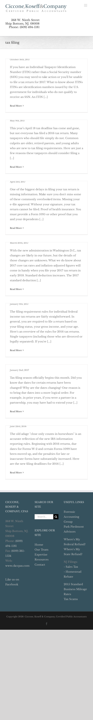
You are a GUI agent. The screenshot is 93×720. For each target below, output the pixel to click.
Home (39, 544)
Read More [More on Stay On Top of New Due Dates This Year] (16, 411)
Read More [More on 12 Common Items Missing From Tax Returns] (16, 228)
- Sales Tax (71, 566)
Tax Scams (71, 599)
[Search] (55, 516)
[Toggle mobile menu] (86, 5)
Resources (42, 559)
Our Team (41, 549)
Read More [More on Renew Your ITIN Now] (16, 105)
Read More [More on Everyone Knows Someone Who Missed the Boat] (16, 167)
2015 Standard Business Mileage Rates (75, 589)
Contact (40, 564)
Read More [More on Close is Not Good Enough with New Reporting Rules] (16, 472)
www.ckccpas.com (17, 565)
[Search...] (44, 516)
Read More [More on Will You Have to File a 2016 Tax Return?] (16, 350)
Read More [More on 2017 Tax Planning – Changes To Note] (16, 289)
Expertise (41, 554)
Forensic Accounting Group (71, 516)
